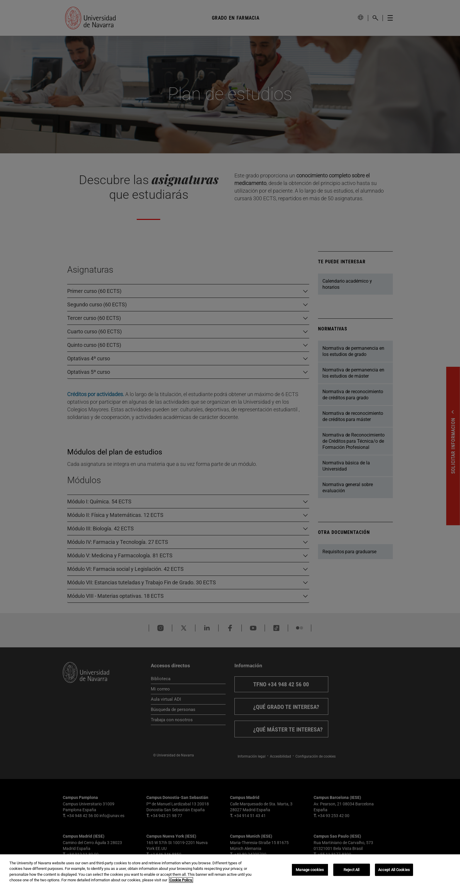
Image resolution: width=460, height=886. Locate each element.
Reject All (351, 870)
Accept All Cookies (394, 870)
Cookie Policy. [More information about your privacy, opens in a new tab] (181, 880)
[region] (230, 870)
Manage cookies (310, 870)
